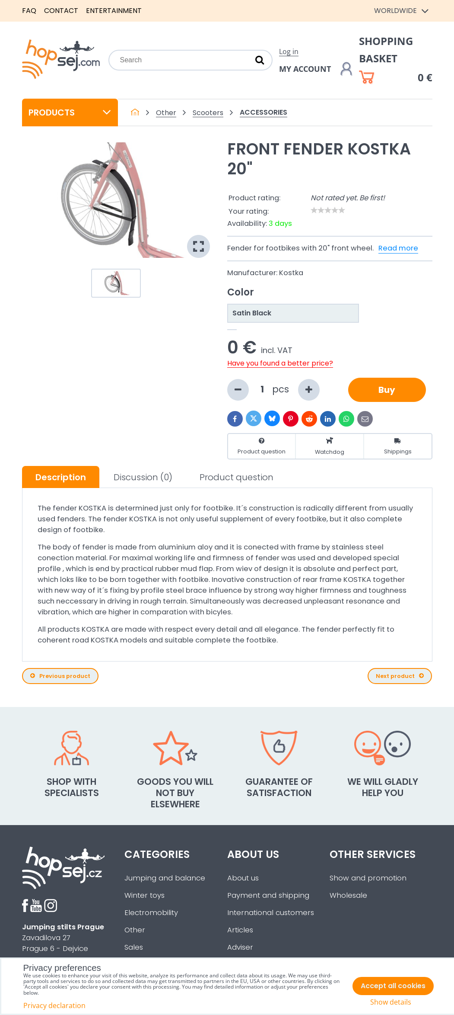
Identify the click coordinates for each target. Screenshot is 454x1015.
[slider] (328, 210)
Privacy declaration (54, 1005)
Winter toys (144, 895)
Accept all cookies (393, 986)
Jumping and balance (164, 878)
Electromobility (151, 913)
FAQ (29, 11)
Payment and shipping (268, 895)
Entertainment (114, 11)
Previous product (60, 676)
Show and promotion (368, 878)
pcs (273, 390)
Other (134, 930)
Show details (390, 1002)
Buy (386, 390)
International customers (270, 913)
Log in (288, 51)
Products (70, 112)
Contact (61, 11)
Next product (400, 676)
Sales (133, 947)
